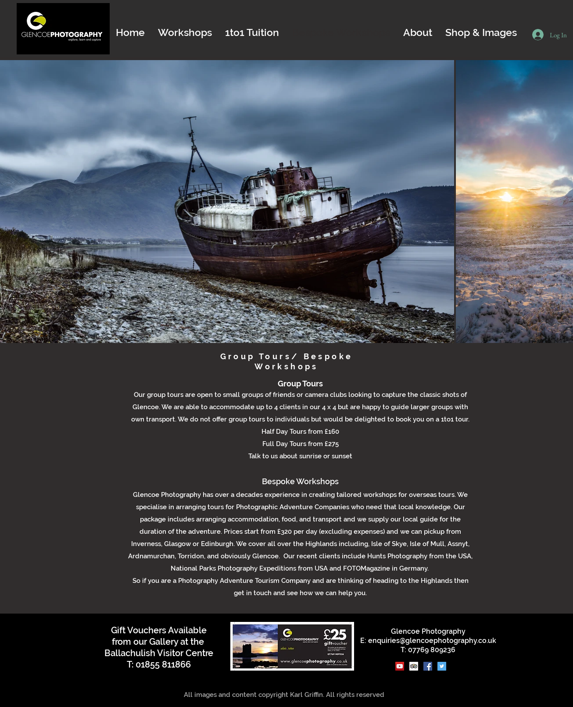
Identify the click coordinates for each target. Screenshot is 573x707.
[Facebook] (427, 666)
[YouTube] (399, 666)
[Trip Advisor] (413, 666)
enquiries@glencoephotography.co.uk (432, 640)
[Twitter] (441, 666)
